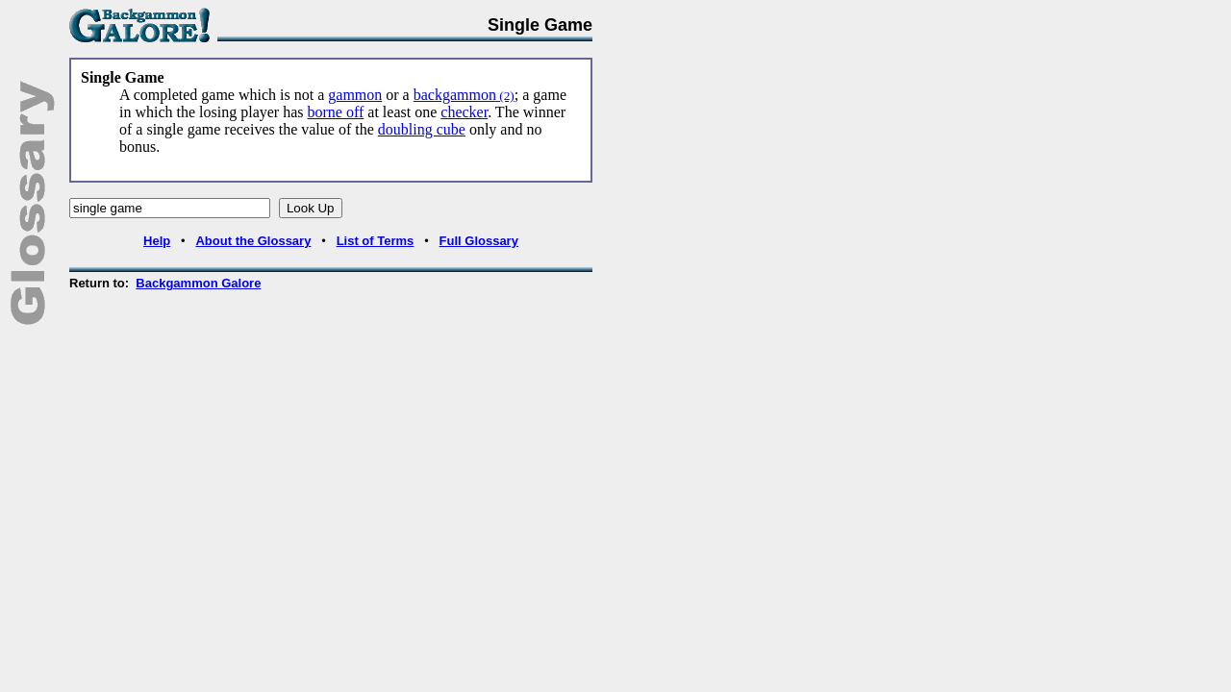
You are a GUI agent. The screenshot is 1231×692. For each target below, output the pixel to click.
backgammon (464, 94)
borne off (336, 112)
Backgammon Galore (198, 283)
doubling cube (421, 129)
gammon (355, 94)
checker (464, 112)
